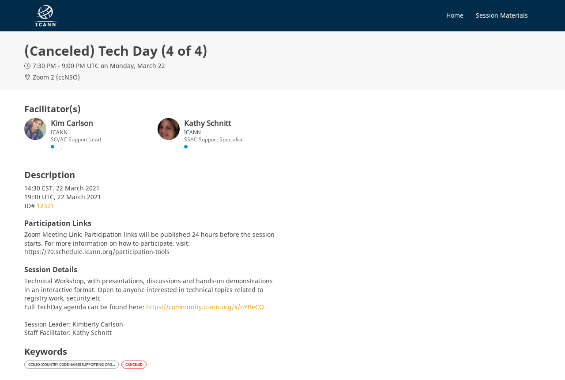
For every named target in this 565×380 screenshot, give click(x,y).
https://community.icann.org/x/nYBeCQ (205, 307)
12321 (45, 205)
